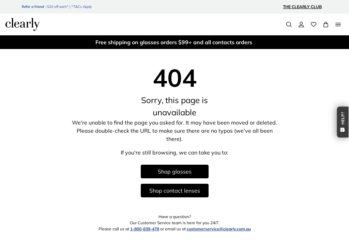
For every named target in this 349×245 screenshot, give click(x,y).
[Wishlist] (313, 24)
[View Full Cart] (325, 24)
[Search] (289, 24)
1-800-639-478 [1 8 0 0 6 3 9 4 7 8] (144, 228)
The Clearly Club (302, 6)
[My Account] (301, 24)
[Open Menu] (338, 24)
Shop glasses (175, 171)
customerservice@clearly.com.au (219, 228)
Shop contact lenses (174, 190)
